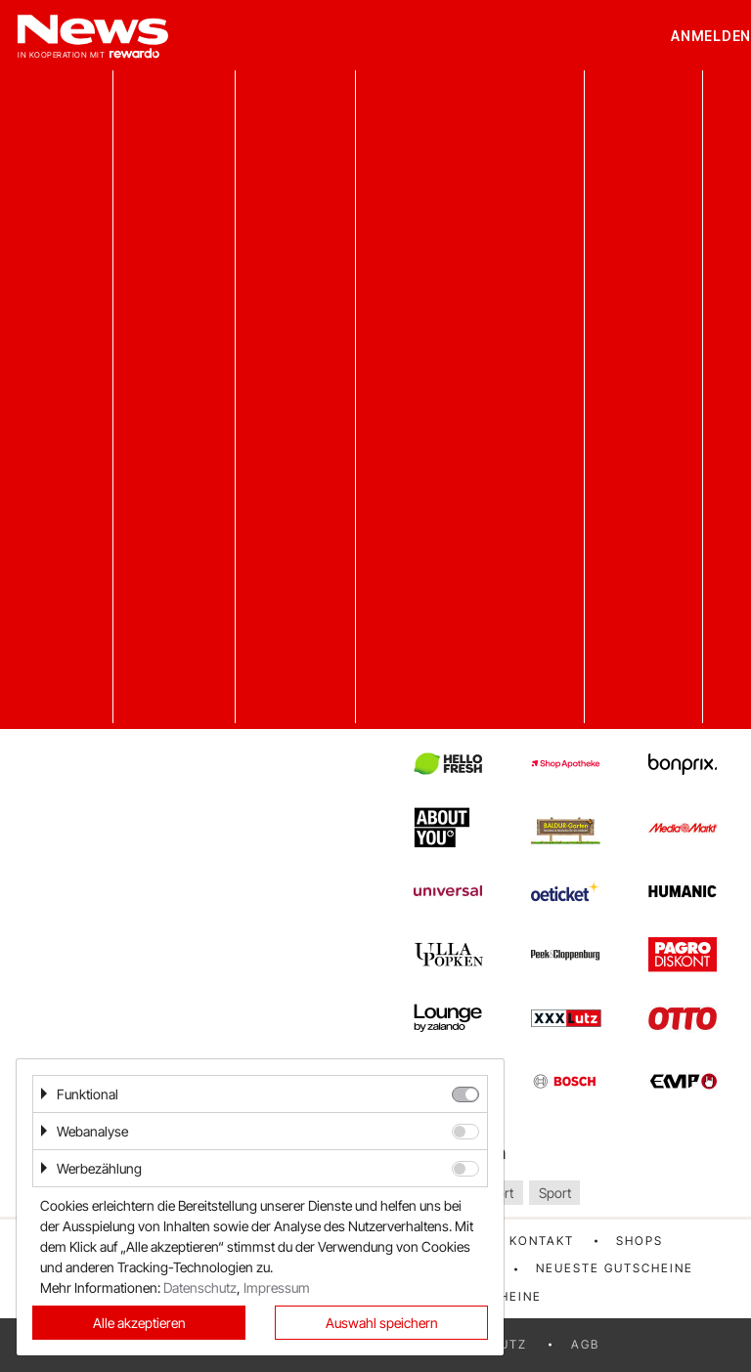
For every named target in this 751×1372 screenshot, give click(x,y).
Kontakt (541, 1240)
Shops (639, 1240)
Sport (555, 1192)
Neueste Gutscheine (614, 1268)
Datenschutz (200, 1287)
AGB (585, 1344)
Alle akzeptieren (139, 1322)
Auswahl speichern (382, 1322)
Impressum (276, 1287)
